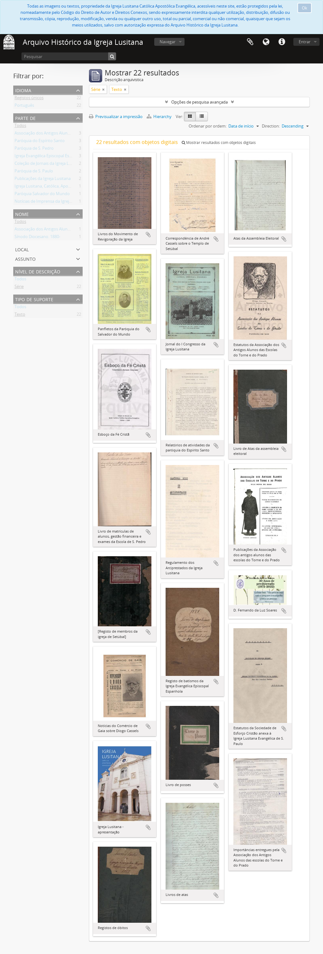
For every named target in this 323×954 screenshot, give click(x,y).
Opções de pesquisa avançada (199, 102)
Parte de (25, 117)
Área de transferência (250, 42)
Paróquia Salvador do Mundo (42, 195)
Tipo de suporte (34, 299)
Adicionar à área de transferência (148, 234)
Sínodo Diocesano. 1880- (37, 238)
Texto (20, 315)
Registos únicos (29, 99)
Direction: (271, 126)
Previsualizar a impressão (116, 116)
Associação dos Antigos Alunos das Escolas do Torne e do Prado (74, 134)
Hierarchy (160, 116)
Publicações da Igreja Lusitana (43, 179)
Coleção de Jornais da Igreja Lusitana (49, 164)
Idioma (266, 42)
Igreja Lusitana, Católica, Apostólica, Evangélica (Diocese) (67, 187)
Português (24, 106)
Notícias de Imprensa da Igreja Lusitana (51, 202)
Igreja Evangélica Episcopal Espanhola (50, 157)
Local (22, 249)
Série (19, 287)
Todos (20, 126)
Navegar (167, 42)
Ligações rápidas (282, 42)
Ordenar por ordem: (207, 126)
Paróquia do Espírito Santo (40, 142)
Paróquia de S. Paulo (34, 172)
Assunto (25, 258)
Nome (22, 213)
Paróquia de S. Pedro (34, 149)
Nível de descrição (37, 271)
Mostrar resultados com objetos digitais (219, 142)
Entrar (304, 42)
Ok (304, 8)
